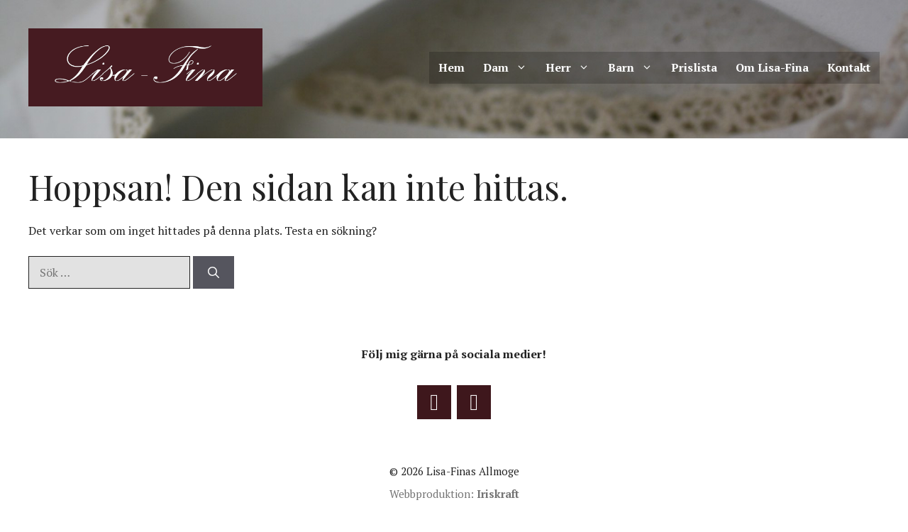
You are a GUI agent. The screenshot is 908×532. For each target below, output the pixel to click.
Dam (509, 68)
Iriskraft (498, 494)
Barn (635, 68)
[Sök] (213, 272)
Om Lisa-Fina (772, 67)
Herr (572, 68)
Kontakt (848, 67)
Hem (451, 67)
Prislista (694, 67)
